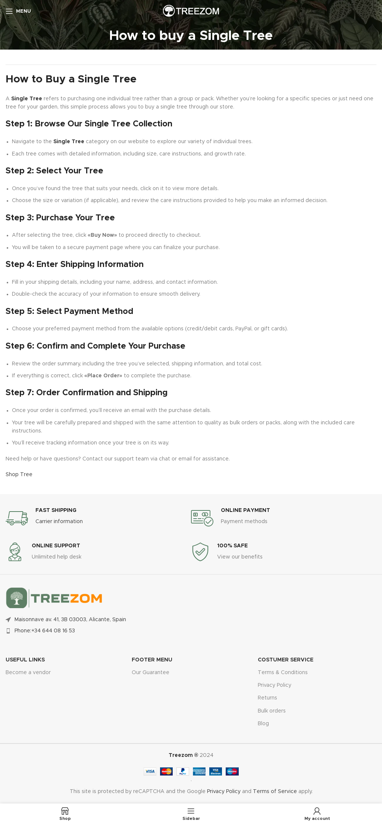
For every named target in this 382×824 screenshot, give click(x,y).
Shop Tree (19, 474)
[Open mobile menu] (18, 11)
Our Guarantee (150, 672)
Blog (263, 723)
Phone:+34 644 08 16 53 (45, 630)
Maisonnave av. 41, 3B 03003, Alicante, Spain (70, 619)
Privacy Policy (274, 685)
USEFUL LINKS (25, 660)
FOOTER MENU (152, 660)
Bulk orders (272, 711)
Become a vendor (28, 672)
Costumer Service (285, 660)
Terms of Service (275, 791)
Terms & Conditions (283, 672)
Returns (267, 698)
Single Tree (26, 98)
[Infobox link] (98, 518)
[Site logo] (191, 11)
